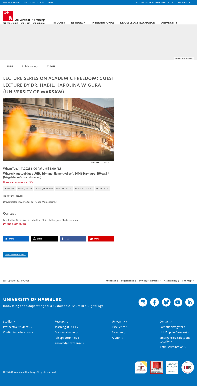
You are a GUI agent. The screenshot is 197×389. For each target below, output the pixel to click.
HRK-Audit (171, 365)
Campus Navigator (171, 330)
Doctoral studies (65, 335)
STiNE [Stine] (50, 2)
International (102, 22)
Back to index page (15, 257)
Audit (153, 365)
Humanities (10, 191)
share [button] (11, 242)
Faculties (117, 335)
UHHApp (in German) (173, 335)
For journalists (11, 2)
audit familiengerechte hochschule (141, 369)
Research (78, 22)
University (169, 22)
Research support (64, 191)
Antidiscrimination (171, 350)
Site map (187, 283)
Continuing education (17, 335)
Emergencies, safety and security (175, 343)
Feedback (111, 283)
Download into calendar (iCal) (18, 185)
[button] (154, 2)
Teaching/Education (44, 191)
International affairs (83, 191)
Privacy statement (149, 283)
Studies (59, 22)
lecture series (102, 191)
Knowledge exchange (137, 22)
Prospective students (16, 330)
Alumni (116, 341)
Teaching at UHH (65, 330)
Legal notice (127, 283)
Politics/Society (25, 191)
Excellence (118, 330)
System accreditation (187, 367)
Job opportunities (66, 341)
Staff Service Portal (34, 2)
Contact (164, 325)
